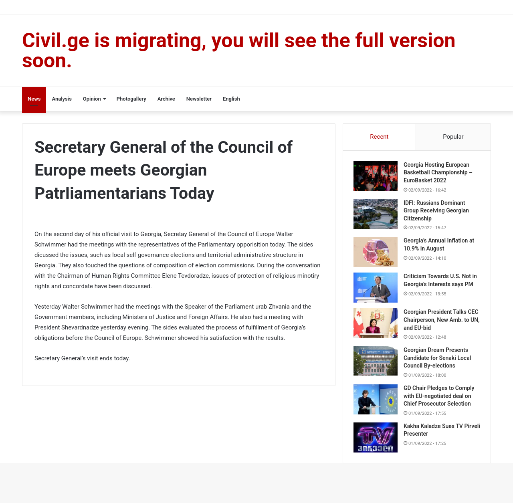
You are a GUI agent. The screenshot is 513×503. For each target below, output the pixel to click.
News (34, 99)
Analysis (61, 99)
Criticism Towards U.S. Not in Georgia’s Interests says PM (439, 286)
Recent (379, 136)
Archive (166, 99)
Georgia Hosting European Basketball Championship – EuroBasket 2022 (439, 174)
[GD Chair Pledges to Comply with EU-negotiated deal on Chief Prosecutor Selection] (377, 403)
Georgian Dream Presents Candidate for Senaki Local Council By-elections (439, 362)
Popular (453, 136)
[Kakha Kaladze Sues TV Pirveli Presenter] (377, 441)
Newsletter (199, 99)
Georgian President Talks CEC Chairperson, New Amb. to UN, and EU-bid (440, 324)
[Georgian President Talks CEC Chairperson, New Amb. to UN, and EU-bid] (377, 327)
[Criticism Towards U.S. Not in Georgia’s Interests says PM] (377, 290)
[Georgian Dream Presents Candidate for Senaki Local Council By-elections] (377, 365)
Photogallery (131, 99)
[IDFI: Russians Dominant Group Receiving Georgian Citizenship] (377, 216)
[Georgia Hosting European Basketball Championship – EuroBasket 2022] (377, 178)
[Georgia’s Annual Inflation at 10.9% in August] (377, 254)
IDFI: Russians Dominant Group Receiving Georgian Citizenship (438, 212)
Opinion (92, 99)
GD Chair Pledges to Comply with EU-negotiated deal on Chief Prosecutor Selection (440, 400)
